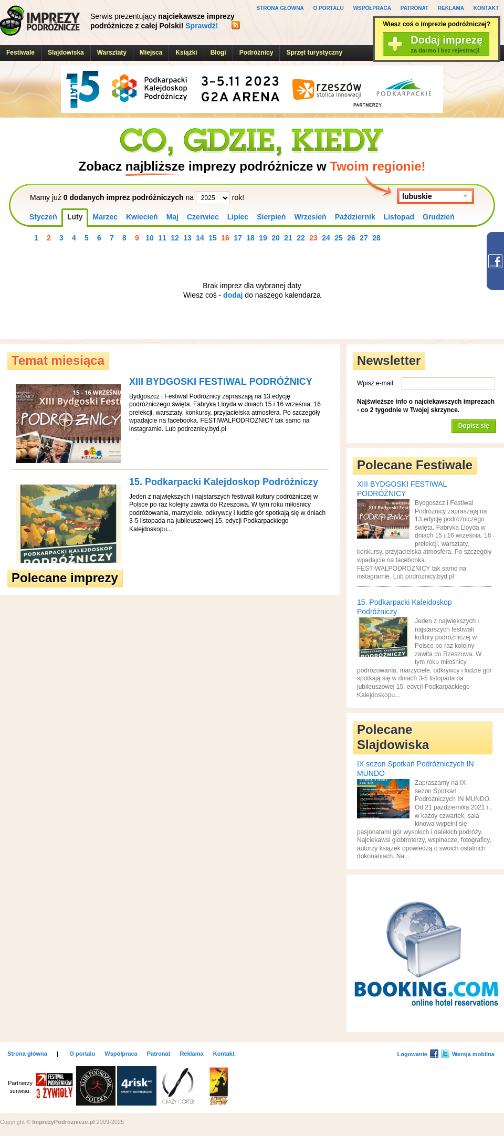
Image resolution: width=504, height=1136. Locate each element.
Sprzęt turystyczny (314, 52)
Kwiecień (142, 217)
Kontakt (486, 8)
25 (338, 238)
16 (225, 238)
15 (212, 238)
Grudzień (439, 217)
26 (351, 238)
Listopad (399, 217)
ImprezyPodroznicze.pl (40, 20)
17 (238, 238)
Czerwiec (203, 217)
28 (376, 238)
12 (175, 238)
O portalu (328, 8)
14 (200, 238)
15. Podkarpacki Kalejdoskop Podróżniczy (223, 482)
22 (301, 238)
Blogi (218, 52)
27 (364, 238)
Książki (186, 52)
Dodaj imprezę (446, 44)
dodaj (233, 295)
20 (275, 238)
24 (326, 238)
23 (313, 238)
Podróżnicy (256, 52)
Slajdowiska (66, 52)
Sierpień (271, 217)
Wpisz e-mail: (376, 383)
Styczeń (43, 217)
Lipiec (237, 217)
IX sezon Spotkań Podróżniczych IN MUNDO (415, 768)
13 (187, 238)
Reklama (451, 8)
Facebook (434, 1053)
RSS (236, 25)
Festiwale (20, 52)
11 (162, 238)
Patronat (414, 8)
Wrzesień (310, 217)
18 (250, 238)
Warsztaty (112, 52)
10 (149, 238)
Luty (75, 217)
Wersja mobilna (473, 1054)
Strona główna (280, 8)
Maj (172, 217)
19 (263, 238)
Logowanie (412, 1054)
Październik (355, 217)
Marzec (104, 217)
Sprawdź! (201, 26)
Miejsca (151, 52)
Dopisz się (473, 425)
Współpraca (372, 8)
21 (288, 238)
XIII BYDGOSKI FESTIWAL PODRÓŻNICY (220, 381)
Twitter (445, 1053)
